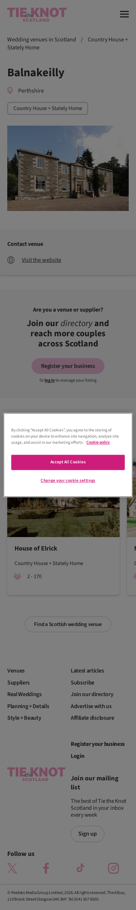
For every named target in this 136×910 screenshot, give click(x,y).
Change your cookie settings (68, 481)
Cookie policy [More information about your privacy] (98, 443)
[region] (67, 455)
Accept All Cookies (68, 462)
